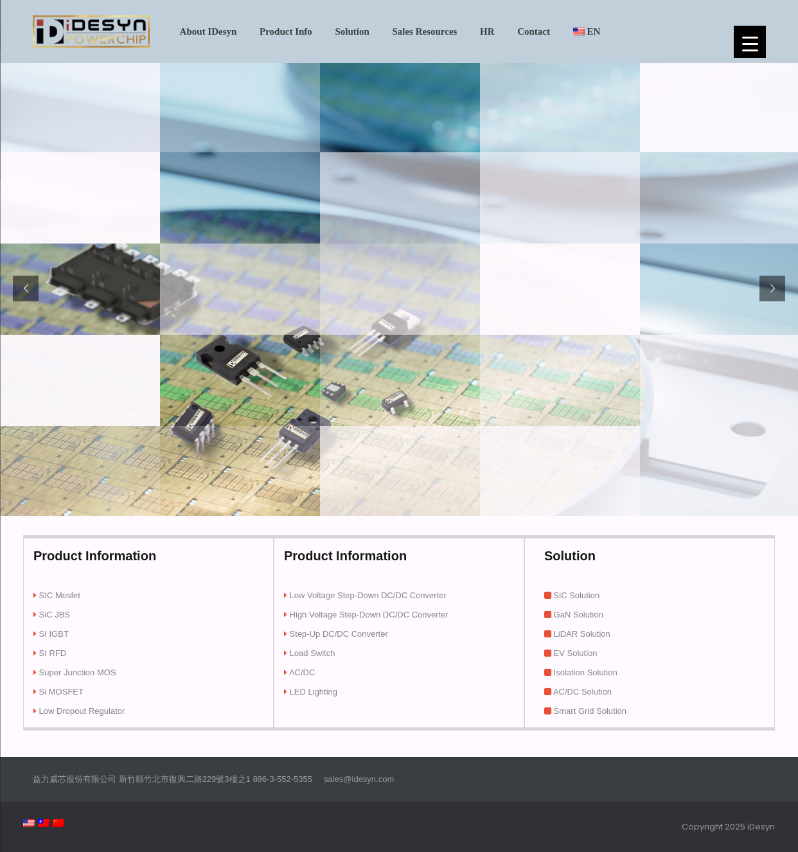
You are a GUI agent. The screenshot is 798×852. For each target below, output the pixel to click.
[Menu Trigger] (750, 42)
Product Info (286, 31)
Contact (533, 31)
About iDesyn (208, 31)
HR (487, 31)
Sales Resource (424, 31)
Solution (352, 31)
